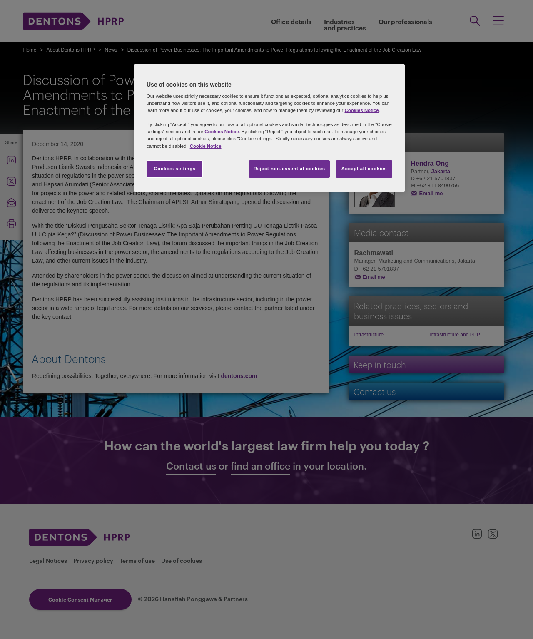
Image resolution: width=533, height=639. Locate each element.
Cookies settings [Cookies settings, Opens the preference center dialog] (174, 168)
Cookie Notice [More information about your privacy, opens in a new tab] (206, 146)
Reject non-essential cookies (289, 168)
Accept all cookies (364, 168)
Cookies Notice (361, 110)
